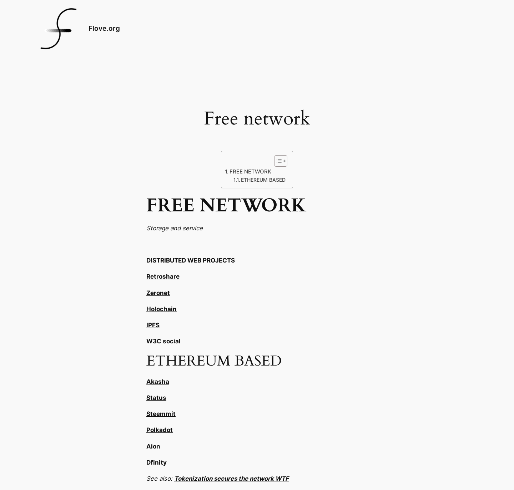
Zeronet (158, 293)
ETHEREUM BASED (263, 180)
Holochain (161, 309)
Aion (153, 446)
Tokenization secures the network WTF (231, 478)
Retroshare (163, 276)
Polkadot (159, 429)
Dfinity (156, 462)
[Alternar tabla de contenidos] (277, 161)
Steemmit (161, 413)
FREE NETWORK (250, 171)
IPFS (153, 325)
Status (156, 397)
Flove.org (104, 28)
